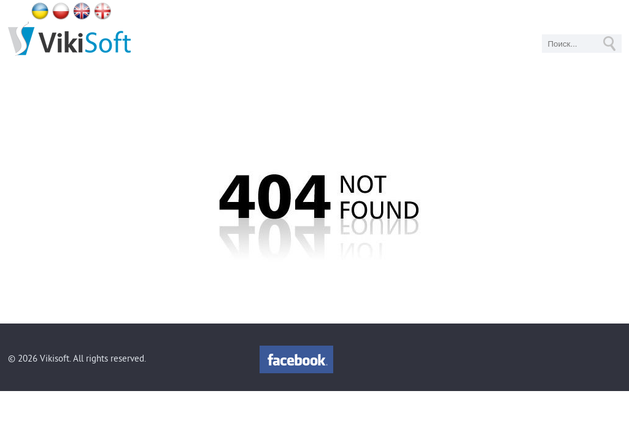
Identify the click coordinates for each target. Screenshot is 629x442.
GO (609, 43)
